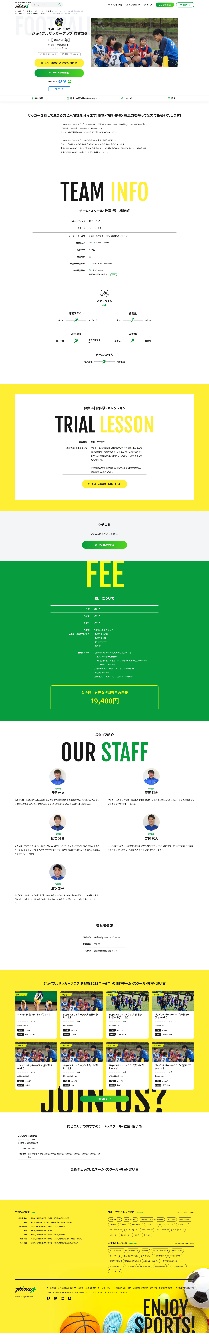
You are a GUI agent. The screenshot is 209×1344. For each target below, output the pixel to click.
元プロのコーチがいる (118, 1260)
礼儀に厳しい (168, 1265)
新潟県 (47, 1229)
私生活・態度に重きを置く (149, 1265)
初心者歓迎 (156, 1277)
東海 (25, 1233)
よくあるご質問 (95, 1299)
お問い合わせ (139, 1303)
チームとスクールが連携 (167, 1260)
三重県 (54, 1233)
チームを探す (51, 1299)
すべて (185, 1214)
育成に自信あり (116, 1282)
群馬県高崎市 (63, 45)
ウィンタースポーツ (174, 1226)
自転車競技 (131, 1226)
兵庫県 (40, 1238)
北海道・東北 (21, 1220)
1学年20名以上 (136, 1260)
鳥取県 (47, 1242)
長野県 (40, 1229)
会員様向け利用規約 (132, 1299)
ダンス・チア (177, 1221)
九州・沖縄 (22, 1247)
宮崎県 (69, 1247)
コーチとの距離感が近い (135, 1282)
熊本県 (54, 1247)
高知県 (90, 1242)
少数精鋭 (150, 1260)
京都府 (47, 1238)
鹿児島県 (77, 1247)
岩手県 (47, 1220)
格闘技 (128, 1221)
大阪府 (33, 1238)
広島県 (40, 1242)
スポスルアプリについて (55, 1303)
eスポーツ (166, 1238)
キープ (148, 4)
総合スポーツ (180, 1238)
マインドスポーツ (152, 1238)
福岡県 (33, 1247)
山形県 (69, 1220)
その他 (126, 1243)
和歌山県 (69, 1238)
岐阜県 (33, 1233)
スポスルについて (80, 1299)
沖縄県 (85, 1247)
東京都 (33, 1224)
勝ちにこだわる (115, 1265)
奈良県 (62, 1238)
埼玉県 (49, 1224)
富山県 (54, 1229)
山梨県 (33, 1229)
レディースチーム (155, 1282)
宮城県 (54, 1220)
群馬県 (99, 243)
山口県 (62, 1242)
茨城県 (63, 1224)
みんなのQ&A (133, 4)
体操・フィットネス (116, 1226)
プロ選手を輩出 (116, 1271)
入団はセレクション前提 (173, 1271)
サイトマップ (152, 1303)
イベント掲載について (106, 1303)
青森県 (40, 1220)
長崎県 (47, 1247)
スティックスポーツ (134, 1238)
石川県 (62, 1229)
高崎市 (109, 243)
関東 (52, 45)
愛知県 (47, 1233)
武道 (119, 1221)
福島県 (76, 1220)
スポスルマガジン (123, 1303)
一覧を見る (104, 1098)
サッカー (100, 222)
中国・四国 (22, 1242)
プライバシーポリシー (113, 1299)
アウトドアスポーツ (150, 1232)
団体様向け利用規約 (151, 1299)
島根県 (54, 1242)
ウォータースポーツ (150, 1221)
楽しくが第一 (130, 1265)
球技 (91, 222)
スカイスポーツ (133, 1232)
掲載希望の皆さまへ (180, 1299)
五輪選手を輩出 (132, 1271)
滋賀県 (54, 1238)
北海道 (33, 1220)
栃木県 (70, 1224)
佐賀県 (40, 1247)
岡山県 (33, 1242)
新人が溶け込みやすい (139, 1277)
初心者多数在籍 (171, 1277)
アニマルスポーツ (116, 1238)
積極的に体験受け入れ (151, 1271)
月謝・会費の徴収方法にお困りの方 (81, 1303)
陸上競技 (165, 1221)
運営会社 (165, 1299)
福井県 (69, 1229)
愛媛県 (83, 1242)
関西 (25, 1238)
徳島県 (76, 1242)
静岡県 (40, 1233)
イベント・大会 (115, 4)
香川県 (69, 1242)
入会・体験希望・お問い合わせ (59, 63)
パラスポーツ (115, 1243)
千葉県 (56, 1224)
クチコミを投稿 (59, 73)
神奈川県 (41, 1224)
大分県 (62, 1247)
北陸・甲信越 (21, 1229)
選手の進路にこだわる (118, 1277)
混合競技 (143, 1226)
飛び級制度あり (183, 1265)
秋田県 (62, 1220)
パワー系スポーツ (116, 1232)
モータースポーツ (168, 1232)
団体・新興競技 (157, 1226)
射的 (137, 1221)
